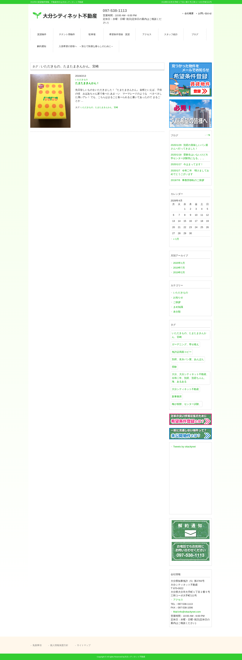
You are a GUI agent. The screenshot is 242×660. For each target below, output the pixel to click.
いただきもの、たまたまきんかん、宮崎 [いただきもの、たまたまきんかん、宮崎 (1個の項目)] (189, 335)
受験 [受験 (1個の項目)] (174, 366)
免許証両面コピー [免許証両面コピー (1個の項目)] (182, 352)
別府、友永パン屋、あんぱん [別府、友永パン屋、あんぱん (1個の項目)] (188, 359)
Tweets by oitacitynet (184, 446)
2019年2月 (179, 272)
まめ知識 (178, 307)
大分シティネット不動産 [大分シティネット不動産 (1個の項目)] (185, 389)
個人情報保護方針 (59, 645)
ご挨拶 (177, 302)
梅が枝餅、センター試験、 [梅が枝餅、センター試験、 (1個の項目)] (186, 404)
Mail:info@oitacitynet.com (187, 611)
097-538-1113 (115, 10)
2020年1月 (179, 263)
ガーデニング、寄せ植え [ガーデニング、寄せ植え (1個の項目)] (185, 344)
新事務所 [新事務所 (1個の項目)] (177, 396)
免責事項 (37, 645)
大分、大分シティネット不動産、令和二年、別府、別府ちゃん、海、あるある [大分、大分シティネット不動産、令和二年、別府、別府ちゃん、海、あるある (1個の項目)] (190, 378)
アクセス (178, 599)
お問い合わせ (205, 13)
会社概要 (189, 13)
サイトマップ (84, 645)
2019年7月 (179, 267)
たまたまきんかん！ (87, 83)
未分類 (177, 311)
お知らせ (178, 297)
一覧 (208, 135)
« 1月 (176, 239)
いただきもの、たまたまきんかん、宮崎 (99, 107)
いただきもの (81, 79)
